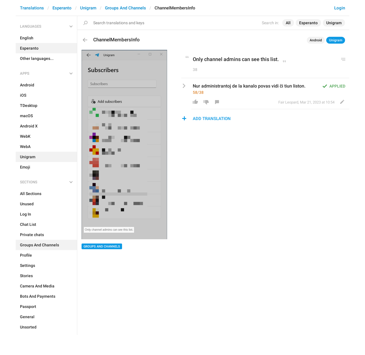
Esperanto (62, 8)
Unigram (88, 8)
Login (339, 8)
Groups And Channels (125, 8)
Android (316, 40)
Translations (32, 8)
